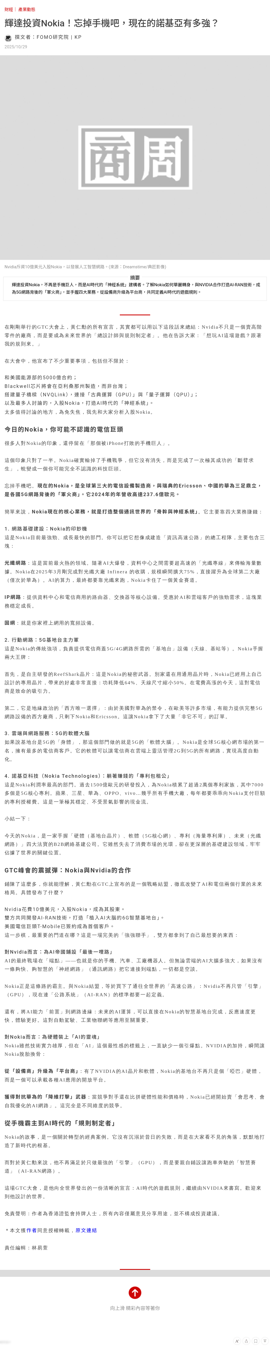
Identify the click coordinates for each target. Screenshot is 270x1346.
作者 (31, 1230)
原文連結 (86, 1230)
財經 (9, 9)
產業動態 (26, 9)
